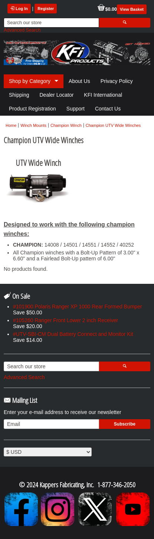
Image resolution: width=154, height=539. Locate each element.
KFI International (103, 95)
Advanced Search (22, 30)
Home (11, 125)
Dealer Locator (57, 95)
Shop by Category (29, 81)
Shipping (19, 95)
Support (75, 109)
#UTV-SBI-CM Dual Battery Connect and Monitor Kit (73, 334)
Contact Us (108, 109)
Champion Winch (66, 125)
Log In (19, 8)
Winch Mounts (33, 125)
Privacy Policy (117, 81)
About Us (79, 81)
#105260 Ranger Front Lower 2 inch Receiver (65, 320)
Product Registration (32, 109)
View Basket (132, 9)
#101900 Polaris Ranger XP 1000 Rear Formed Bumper (77, 306)
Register (45, 8)
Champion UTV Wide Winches (113, 125)
